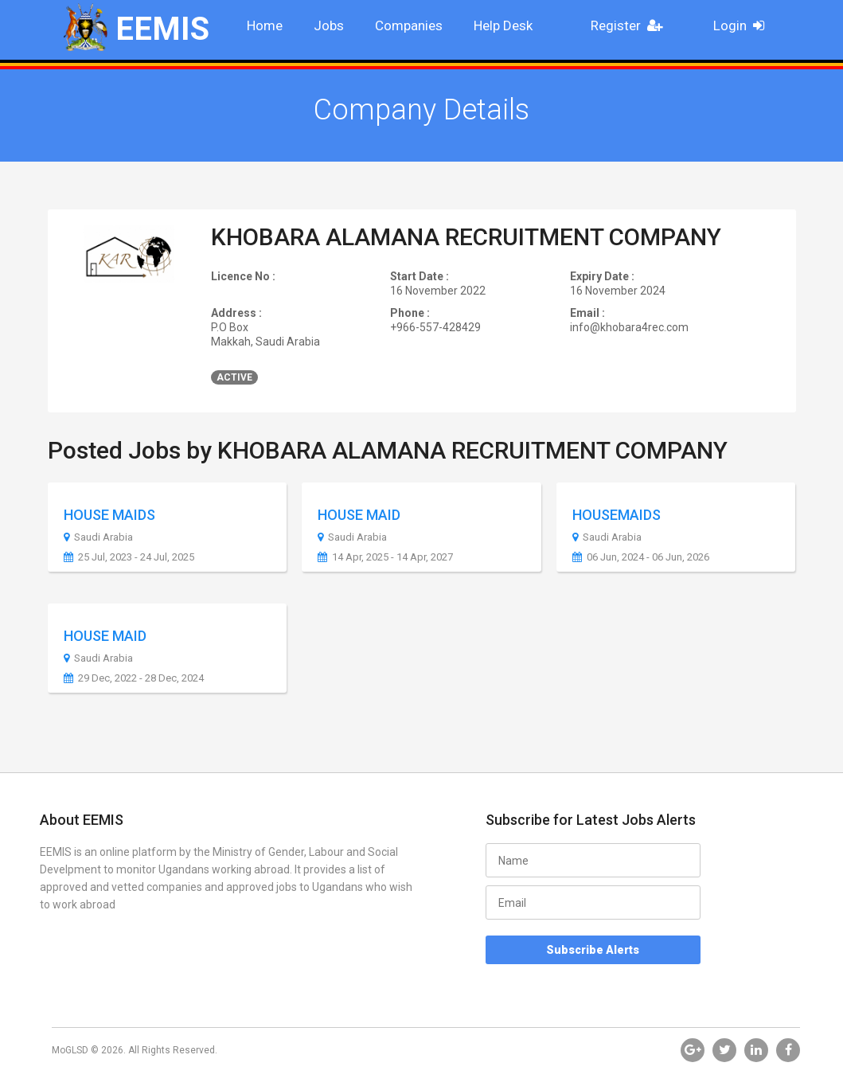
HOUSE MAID (359, 514)
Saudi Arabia (98, 537)
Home (265, 25)
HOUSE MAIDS (109, 514)
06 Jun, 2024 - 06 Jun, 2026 (640, 557)
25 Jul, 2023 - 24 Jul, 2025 (129, 557)
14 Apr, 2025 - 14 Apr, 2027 (385, 557)
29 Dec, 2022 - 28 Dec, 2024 (134, 678)
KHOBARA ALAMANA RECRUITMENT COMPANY (466, 237)
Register (631, 25)
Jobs (329, 25)
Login (744, 25)
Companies (409, 25)
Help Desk (503, 25)
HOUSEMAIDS (616, 514)
